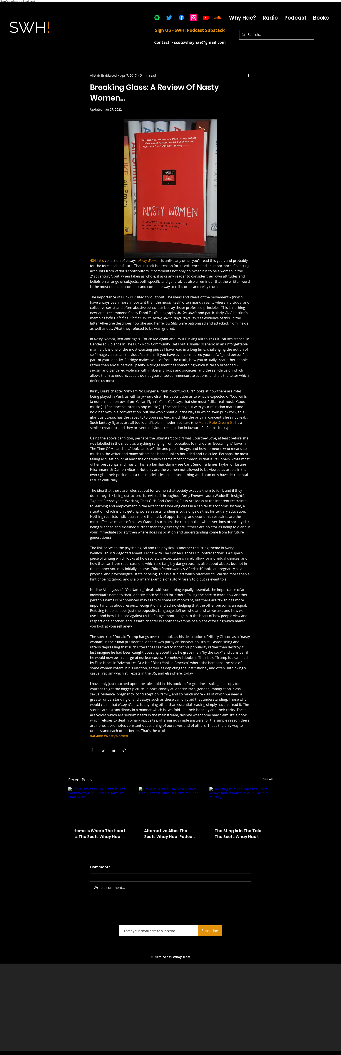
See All (268, 779)
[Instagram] (193, 17)
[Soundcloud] (217, 17)
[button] (295, 17)
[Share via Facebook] (92, 750)
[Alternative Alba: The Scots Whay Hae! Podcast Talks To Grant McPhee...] (170, 805)
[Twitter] (169, 17)
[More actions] (248, 75)
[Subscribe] (210, 930)
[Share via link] (124, 750)
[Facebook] (181, 17)
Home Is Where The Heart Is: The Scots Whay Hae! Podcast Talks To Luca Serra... (99, 834)
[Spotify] (157, 17)
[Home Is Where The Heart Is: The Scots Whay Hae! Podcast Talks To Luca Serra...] (100, 805)
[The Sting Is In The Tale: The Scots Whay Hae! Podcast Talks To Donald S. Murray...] (241, 805)
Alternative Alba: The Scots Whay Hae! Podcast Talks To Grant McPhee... (170, 834)
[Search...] (276, 34)
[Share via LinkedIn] (113, 750)
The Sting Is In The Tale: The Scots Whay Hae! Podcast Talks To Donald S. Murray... (240, 834)
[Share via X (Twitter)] (103, 750)
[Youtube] (205, 17)
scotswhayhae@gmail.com (200, 42)
